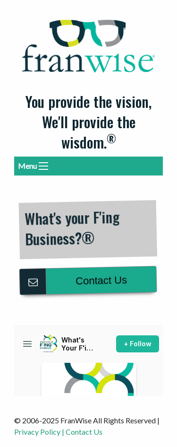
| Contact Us (82, 431)
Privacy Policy (37, 431)
